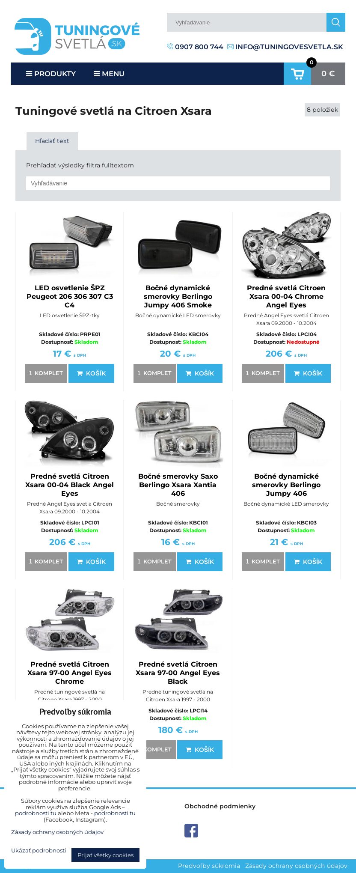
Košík (91, 373)
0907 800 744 (195, 47)
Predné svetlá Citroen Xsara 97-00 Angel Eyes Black (178, 672)
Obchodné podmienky (219, 806)
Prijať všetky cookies (105, 855)
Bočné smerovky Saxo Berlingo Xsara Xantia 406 (178, 485)
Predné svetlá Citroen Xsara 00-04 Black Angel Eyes (69, 485)
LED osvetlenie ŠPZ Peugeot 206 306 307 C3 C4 (70, 296)
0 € (328, 73)
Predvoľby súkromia (209, 866)
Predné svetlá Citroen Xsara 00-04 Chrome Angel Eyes (286, 296)
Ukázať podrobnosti (38, 850)
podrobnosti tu (35, 813)
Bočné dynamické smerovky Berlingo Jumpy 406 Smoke (178, 296)
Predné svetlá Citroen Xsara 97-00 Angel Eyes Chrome (69, 672)
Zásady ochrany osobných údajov (296, 866)
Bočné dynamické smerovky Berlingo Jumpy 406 (286, 485)
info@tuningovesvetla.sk (285, 47)
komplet (44, 372)
